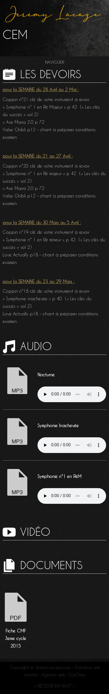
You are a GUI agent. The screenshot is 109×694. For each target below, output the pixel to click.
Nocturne (46, 375)
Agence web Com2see (63, 675)
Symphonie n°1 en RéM (59, 476)
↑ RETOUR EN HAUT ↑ (54, 686)
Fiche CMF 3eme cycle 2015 (15, 638)
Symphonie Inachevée (58, 425)
